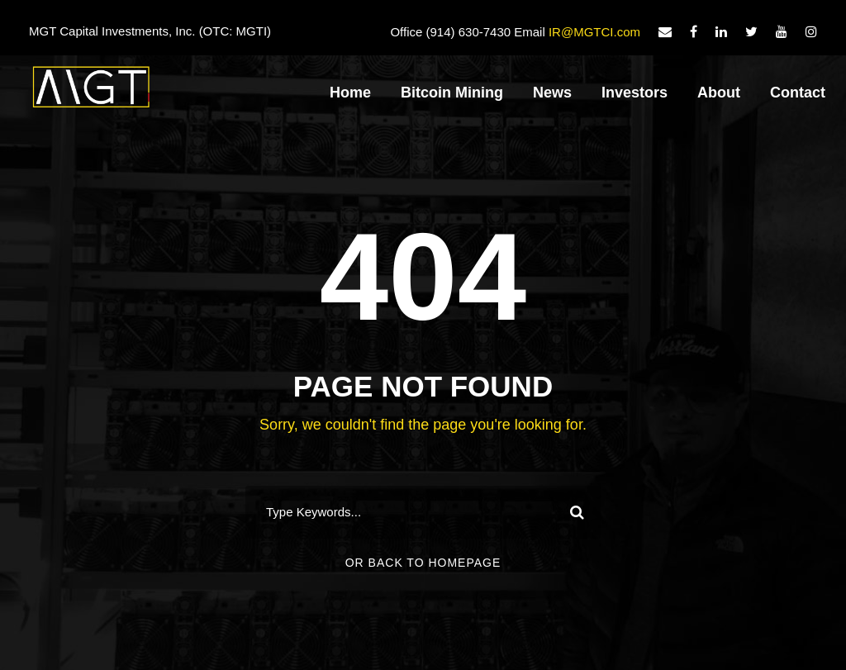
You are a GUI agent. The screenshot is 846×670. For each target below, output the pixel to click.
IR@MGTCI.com (594, 32)
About (718, 92)
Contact (797, 92)
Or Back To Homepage (423, 562)
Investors (634, 92)
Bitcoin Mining (452, 92)
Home (350, 92)
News (552, 92)
